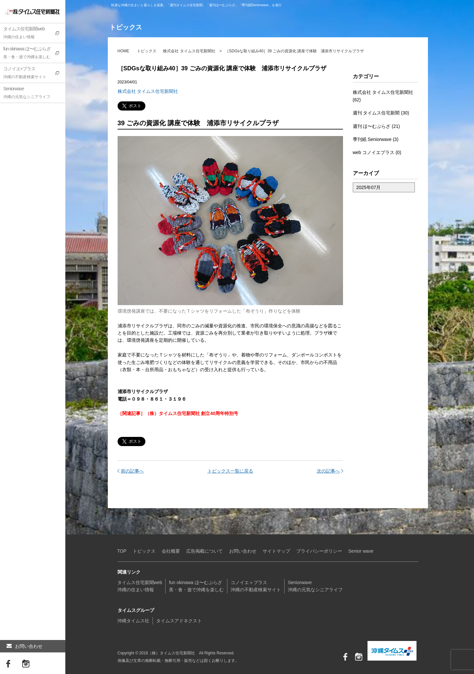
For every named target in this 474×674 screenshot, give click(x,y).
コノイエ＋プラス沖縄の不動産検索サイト (256, 586)
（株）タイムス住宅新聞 (25, 11)
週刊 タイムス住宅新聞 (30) (381, 112)
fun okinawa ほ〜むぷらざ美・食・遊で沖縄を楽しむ (196, 586)
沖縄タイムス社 (133, 620)
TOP (122, 551)
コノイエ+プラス (34, 73)
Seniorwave (34, 93)
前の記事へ (132, 471)
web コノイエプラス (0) (377, 152)
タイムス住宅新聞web (34, 33)
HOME (123, 51)
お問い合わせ (24, 646)
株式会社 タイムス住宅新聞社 (189, 51)
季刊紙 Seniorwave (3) (376, 139)
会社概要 (171, 551)
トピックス (146, 51)
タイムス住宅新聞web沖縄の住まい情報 (139, 586)
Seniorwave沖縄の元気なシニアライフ (315, 586)
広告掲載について (204, 551)
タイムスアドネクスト (179, 620)
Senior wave (360, 551)
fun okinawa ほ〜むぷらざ (34, 53)
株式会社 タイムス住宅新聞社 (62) (383, 96)
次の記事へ (328, 471)
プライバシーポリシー (319, 551)
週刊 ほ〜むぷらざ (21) (376, 126)
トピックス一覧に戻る (230, 471)
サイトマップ (276, 551)
